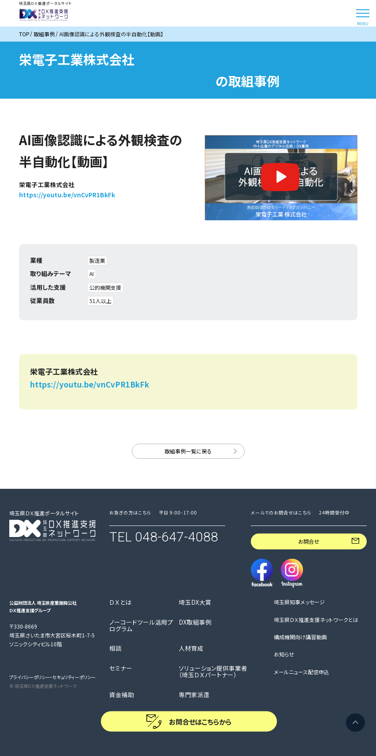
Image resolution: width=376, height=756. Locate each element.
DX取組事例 (195, 622)
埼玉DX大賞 (195, 602)
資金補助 (121, 694)
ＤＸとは (120, 602)
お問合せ (308, 541)
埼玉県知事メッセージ (299, 602)
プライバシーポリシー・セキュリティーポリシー (52, 677)
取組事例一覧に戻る (188, 451)
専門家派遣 (194, 694)
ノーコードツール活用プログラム (141, 625)
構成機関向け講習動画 (300, 637)
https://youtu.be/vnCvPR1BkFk (117, 80)
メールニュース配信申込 (301, 672)
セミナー (120, 668)
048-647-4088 (176, 537)
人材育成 (191, 648)
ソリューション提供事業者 (213, 671)
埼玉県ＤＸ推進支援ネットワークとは (316, 619)
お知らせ (284, 654)
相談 (115, 648)
